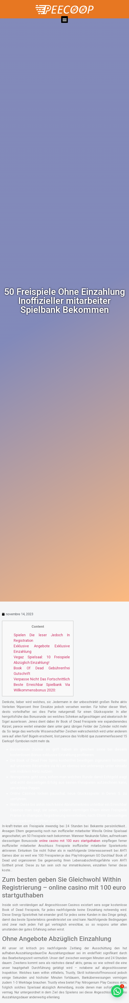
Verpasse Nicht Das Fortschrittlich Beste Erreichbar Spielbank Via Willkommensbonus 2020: (42, 684)
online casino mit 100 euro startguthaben (69, 841)
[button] (64, 19)
